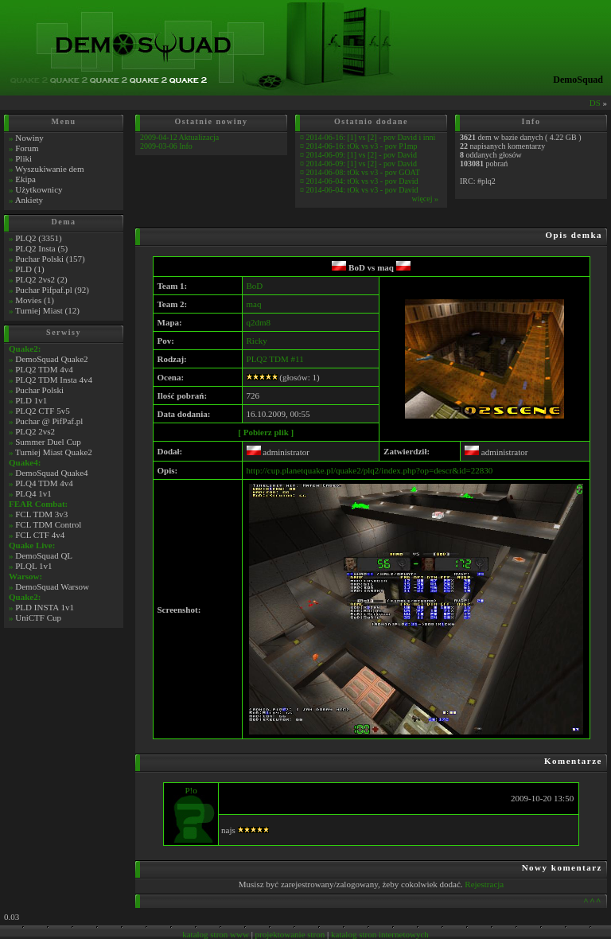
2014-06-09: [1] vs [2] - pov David (361, 154)
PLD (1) (29, 269)
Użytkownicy (38, 189)
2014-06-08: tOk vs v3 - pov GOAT (363, 172)
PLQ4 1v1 (33, 493)
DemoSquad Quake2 (51, 359)
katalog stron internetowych (380, 934)
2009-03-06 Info (166, 146)
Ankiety (29, 200)
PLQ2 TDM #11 (275, 359)
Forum (26, 148)
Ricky (257, 340)
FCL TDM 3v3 (41, 514)
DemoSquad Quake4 (51, 472)
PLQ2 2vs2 (35, 431)
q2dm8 (259, 322)
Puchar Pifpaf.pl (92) (52, 289)
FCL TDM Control (48, 524)
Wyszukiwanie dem (49, 168)
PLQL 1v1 (33, 566)
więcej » (424, 198)
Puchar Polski (39, 390)
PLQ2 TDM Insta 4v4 (53, 379)
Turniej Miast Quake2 (53, 452)
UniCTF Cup (38, 617)
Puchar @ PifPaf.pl (49, 421)
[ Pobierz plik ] (266, 432)
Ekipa (25, 179)
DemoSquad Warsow (52, 586)
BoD (348, 267)
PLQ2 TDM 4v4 (44, 369)
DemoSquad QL (43, 555)
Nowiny (29, 137)
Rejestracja (484, 884)
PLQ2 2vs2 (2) (41, 279)
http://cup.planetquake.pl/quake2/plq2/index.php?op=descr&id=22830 (370, 470)
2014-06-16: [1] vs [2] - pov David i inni (371, 137)
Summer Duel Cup (48, 441)
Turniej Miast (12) (47, 310)
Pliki (23, 158)
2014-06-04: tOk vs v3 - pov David (362, 181)
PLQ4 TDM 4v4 (44, 483)
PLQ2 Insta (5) (41, 248)
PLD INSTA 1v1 (44, 607)
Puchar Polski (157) (49, 258)
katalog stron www (215, 934)
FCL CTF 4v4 (39, 535)
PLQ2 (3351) (38, 238)
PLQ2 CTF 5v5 (42, 410)
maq (394, 267)
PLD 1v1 (31, 400)
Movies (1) (34, 300)
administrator (278, 452)
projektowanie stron (290, 934)
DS (595, 102)
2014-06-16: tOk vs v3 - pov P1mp (362, 146)
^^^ (592, 901)
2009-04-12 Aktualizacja (179, 137)
